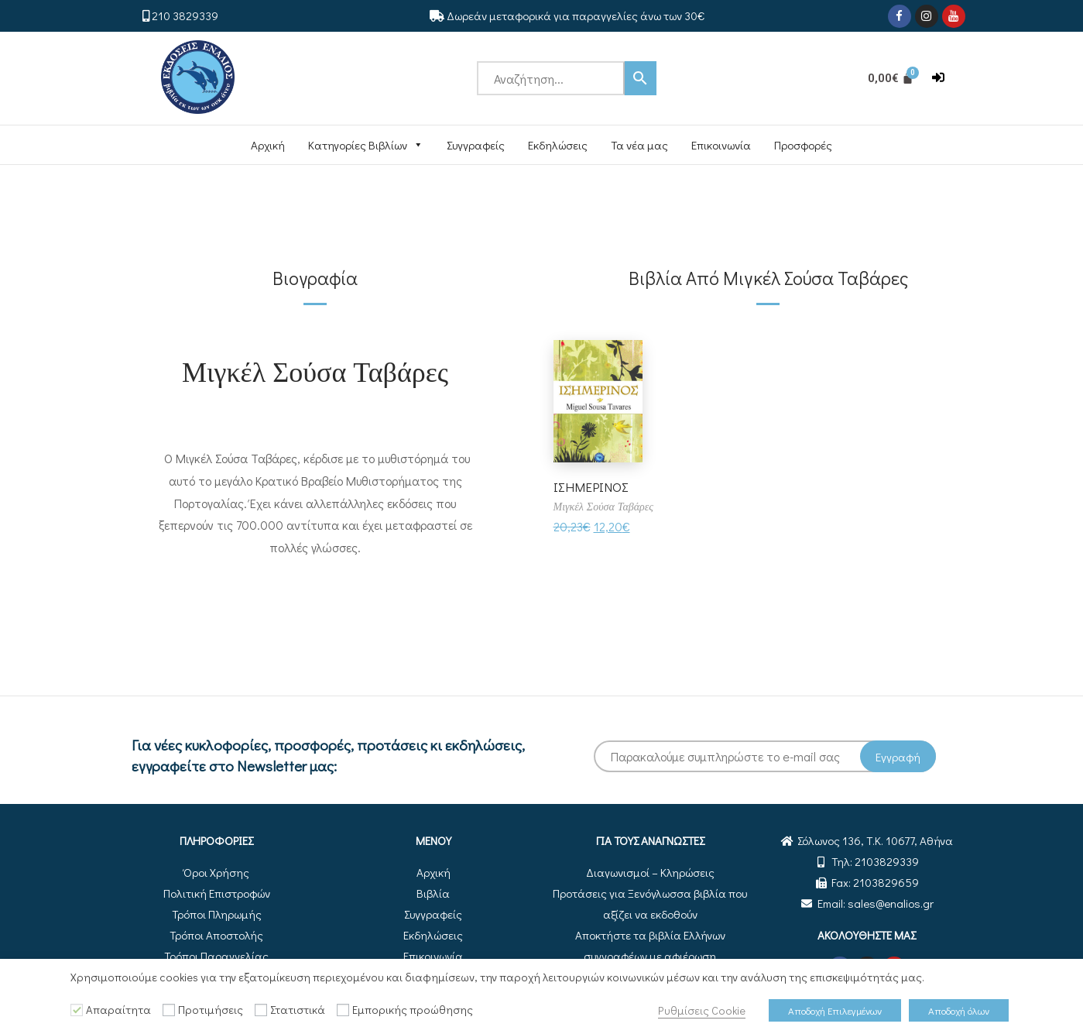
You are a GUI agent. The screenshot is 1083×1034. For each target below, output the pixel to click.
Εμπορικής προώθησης (412, 1009)
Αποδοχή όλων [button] (958, 1010)
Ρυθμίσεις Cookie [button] (701, 1010)
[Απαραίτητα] (76, 1010)
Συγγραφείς (476, 145)
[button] (938, 77)
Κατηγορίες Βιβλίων (365, 145)
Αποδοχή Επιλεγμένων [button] (835, 1010)
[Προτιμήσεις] (169, 1010)
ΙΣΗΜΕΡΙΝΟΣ (592, 486)
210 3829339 (185, 15)
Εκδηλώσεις (558, 145)
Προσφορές (803, 145)
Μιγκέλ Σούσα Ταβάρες (315, 370)
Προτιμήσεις (210, 1009)
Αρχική (268, 145)
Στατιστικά (297, 1009)
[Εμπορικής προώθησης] (343, 1010)
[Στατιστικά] (261, 1010)
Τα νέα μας (639, 145)
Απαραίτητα (118, 1009)
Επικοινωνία (721, 145)
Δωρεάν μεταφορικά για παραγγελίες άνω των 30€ (575, 15)
